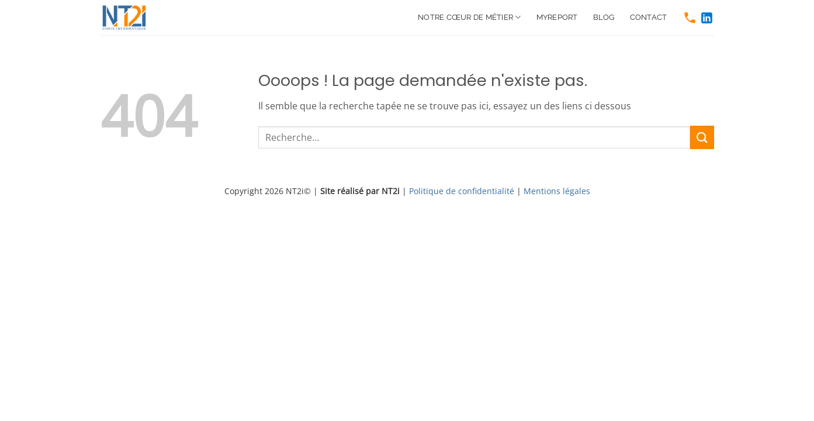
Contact (648, 17)
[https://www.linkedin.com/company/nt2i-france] (706, 18)
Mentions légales (557, 190)
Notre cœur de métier (469, 17)
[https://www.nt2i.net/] (130, 17)
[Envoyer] (701, 137)
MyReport (557, 17)
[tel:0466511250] (690, 18)
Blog (604, 17)
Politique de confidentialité (461, 190)
